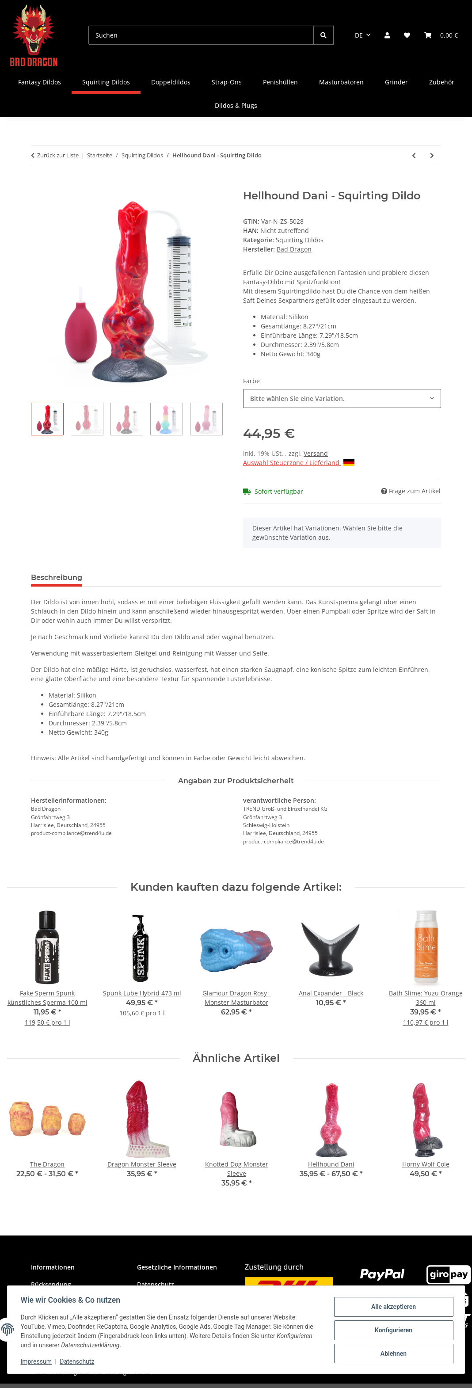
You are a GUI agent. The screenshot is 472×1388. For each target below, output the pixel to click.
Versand (316, 453)
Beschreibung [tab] (56, 577)
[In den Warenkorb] (38, 185)
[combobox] (342, 398)
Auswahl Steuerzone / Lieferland (298, 462)
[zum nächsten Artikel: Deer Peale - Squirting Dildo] (432, 155)
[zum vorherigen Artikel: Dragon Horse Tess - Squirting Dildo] (414, 155)
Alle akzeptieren (392, 1307)
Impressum (37, 1361)
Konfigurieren (392, 1330)
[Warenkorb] (441, 35)
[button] (387, 35)
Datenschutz (78, 1361)
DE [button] (359, 35)
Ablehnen (392, 1353)
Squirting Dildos (300, 240)
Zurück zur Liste (58, 155)
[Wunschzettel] (407, 35)
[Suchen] (201, 35)
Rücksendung (51, 1284)
